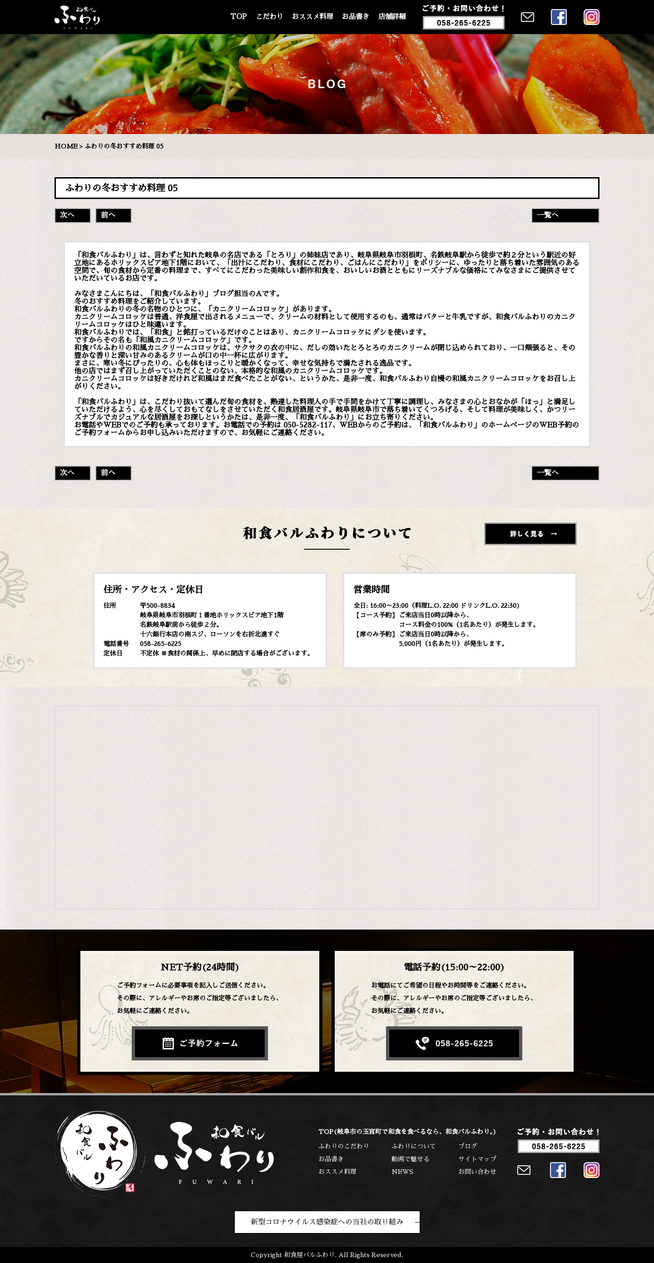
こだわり (269, 16)
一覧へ (548, 215)
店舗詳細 (392, 16)
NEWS (402, 1172)
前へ (108, 215)
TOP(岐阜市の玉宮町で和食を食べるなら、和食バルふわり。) (407, 1132)
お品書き (355, 16)
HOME (66, 146)
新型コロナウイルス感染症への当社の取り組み (327, 1222)
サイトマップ (477, 1159)
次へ (67, 215)
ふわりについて (413, 1146)
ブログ (467, 1146)
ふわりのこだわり (343, 1146)
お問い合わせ (477, 1172)
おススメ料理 (312, 16)
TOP (238, 16)
